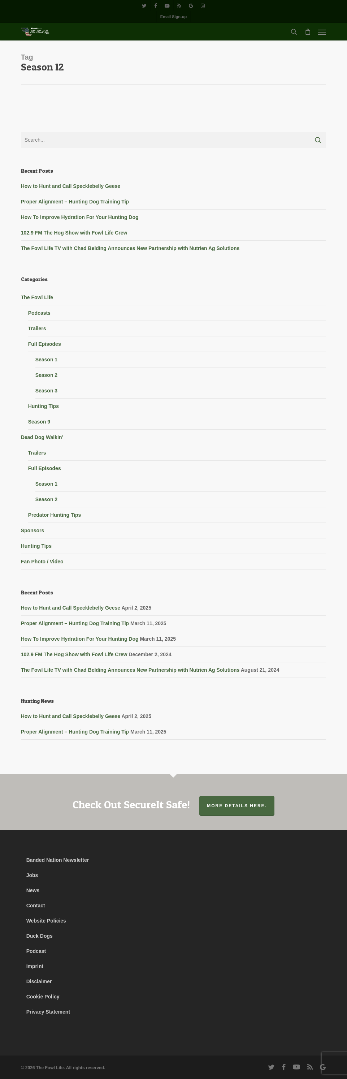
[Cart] (308, 31)
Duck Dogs (39, 936)
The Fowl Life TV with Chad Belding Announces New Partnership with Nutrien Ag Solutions (130, 248)
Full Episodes (44, 344)
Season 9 (39, 422)
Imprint (34, 966)
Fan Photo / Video (42, 561)
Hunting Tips (43, 406)
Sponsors (32, 530)
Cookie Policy (43, 997)
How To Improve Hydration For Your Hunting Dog (80, 217)
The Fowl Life (37, 297)
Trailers (37, 328)
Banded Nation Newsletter (57, 860)
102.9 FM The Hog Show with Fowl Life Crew (74, 233)
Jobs (32, 875)
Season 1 (46, 359)
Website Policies (46, 921)
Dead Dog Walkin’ (42, 437)
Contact (35, 905)
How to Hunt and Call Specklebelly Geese (70, 186)
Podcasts (39, 313)
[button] (322, 31)
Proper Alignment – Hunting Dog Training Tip (75, 202)
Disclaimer (39, 981)
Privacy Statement (48, 1012)
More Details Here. (237, 805)
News (33, 890)
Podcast (36, 951)
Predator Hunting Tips (54, 515)
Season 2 (46, 375)
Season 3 (46, 391)
